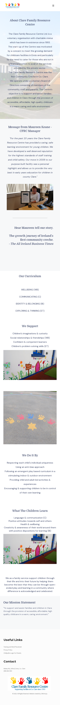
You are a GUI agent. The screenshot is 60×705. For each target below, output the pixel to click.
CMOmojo (44, 694)
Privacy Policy (8, 650)
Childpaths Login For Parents (12, 653)
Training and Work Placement (13, 647)
